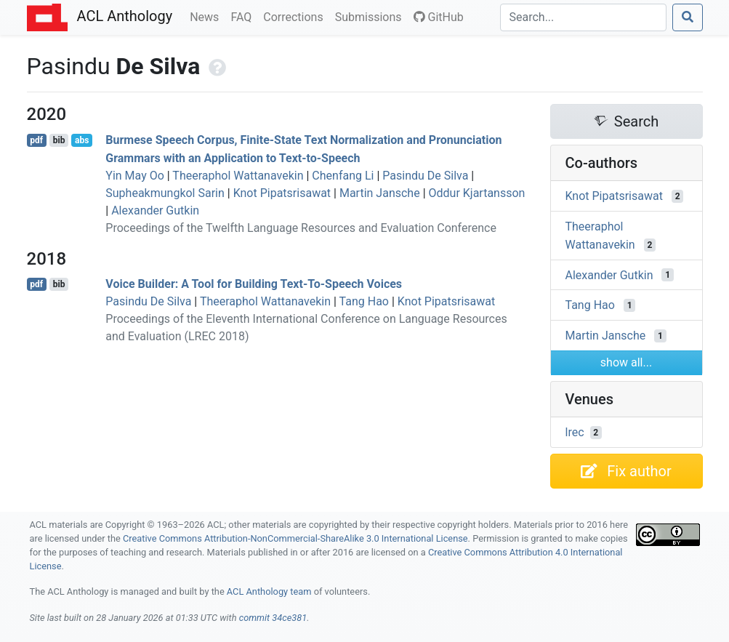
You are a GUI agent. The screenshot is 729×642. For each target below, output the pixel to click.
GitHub (439, 17)
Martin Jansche (379, 193)
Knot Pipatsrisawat (282, 193)
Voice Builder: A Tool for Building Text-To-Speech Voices (253, 284)
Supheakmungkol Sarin (165, 193)
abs (82, 140)
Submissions (371, 16)
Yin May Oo (134, 175)
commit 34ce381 (273, 617)
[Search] (583, 17)
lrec (574, 432)
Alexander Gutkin (155, 210)
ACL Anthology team (269, 591)
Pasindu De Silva (425, 175)
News (207, 16)
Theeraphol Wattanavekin (237, 175)
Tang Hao (364, 301)
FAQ (243, 16)
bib (59, 140)
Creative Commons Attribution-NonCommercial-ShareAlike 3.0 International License (295, 538)
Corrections (296, 16)
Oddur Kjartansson (477, 193)
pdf (36, 140)
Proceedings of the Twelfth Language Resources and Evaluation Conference (300, 228)
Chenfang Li (343, 175)
